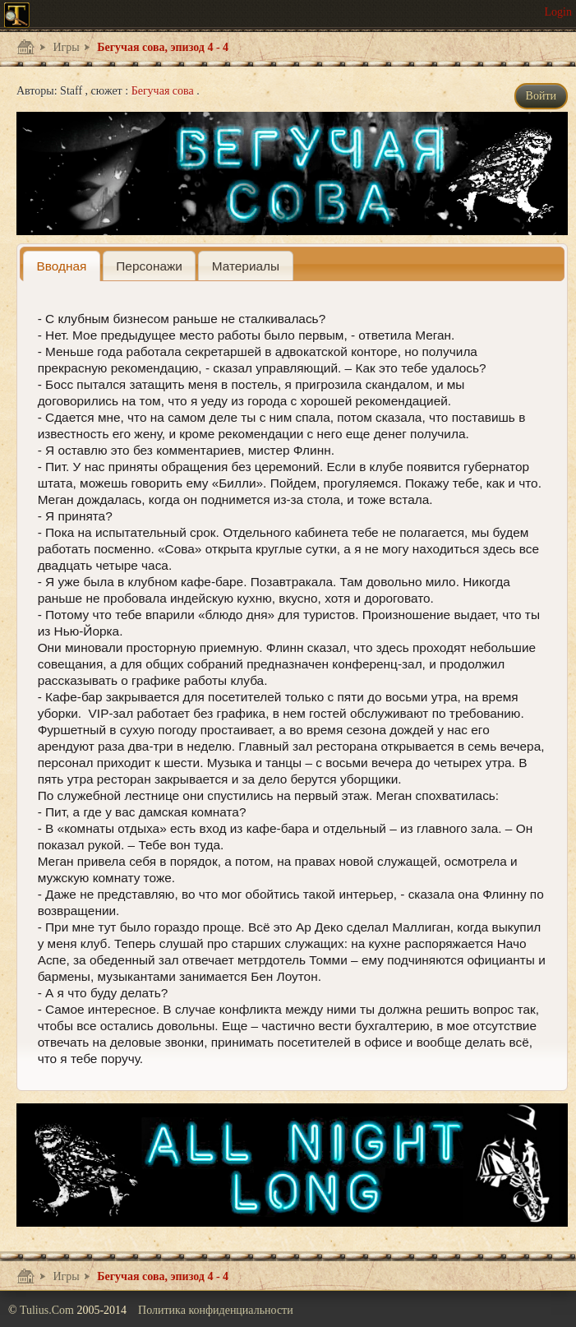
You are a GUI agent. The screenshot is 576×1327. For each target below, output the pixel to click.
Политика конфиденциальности (215, 1310)
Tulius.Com (48, 1310)
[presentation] (61, 266)
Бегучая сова (164, 91)
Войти (541, 96)
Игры (65, 47)
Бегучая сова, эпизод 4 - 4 (161, 47)
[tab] (61, 266)
